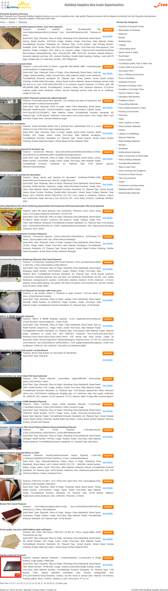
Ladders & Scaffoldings (129, 134)
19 (48, 583)
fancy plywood (7, 478)
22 (57, 583)
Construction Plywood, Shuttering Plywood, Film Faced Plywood (30, 259)
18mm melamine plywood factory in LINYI (19, 453)
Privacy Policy (39, 590)
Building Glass (125, 41)
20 (51, 583)
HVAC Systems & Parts (129, 122)
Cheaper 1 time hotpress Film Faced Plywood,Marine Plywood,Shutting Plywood (38, 427)
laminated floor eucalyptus (12, 123)
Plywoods (22, 22)
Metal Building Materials (129, 141)
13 (30, 583)
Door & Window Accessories (131, 74)
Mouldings (123, 148)
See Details (108, 36)
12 (27, 583)
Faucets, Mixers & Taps (129, 93)
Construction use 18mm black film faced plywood (23, 376)
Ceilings (122, 45)
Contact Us (51, 590)
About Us (4, 590)
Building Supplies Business (156, 590)
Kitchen (122, 130)
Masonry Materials (127, 137)
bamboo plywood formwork (13, 555)
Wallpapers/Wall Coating (129, 189)
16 (39, 583)
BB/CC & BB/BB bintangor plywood (17, 316)
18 (45, 583)
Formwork (123, 115)
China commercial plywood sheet (16, 64)
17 (42, 583)
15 (36, 583)
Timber (122, 182)
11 (24, 583)
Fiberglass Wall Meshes (129, 97)
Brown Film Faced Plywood (13, 504)
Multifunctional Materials (129, 152)
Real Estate (124, 56)
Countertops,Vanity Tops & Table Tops (135, 63)
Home (2, 22)
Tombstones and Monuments (131, 185)
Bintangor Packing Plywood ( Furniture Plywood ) (23, 234)
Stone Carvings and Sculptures (132, 171)
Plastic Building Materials (130, 159)
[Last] (65, 583)
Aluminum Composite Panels (131, 26)
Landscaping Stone (127, 49)
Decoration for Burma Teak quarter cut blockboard (24, 350)
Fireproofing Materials (128, 104)
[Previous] (7, 583)
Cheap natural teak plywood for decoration (20, 175)
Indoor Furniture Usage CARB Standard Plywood (23, 401)
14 (33, 583)
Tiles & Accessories (127, 178)
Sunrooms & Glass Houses (131, 174)
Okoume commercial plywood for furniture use (22, 149)
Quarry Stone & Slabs (128, 52)
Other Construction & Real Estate (133, 156)
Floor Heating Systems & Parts (132, 108)
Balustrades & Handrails (129, 30)
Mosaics (122, 145)
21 (54, 583)
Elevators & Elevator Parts (130, 85)
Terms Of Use (16, 590)
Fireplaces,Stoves (126, 100)
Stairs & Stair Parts (127, 167)
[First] (2, 583)
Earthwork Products (127, 82)
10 (21, 583)
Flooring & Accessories (129, 111)
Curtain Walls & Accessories (131, 67)
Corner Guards (125, 60)
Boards (12, 22)
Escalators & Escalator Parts (131, 89)
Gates (121, 119)
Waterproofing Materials (129, 193)
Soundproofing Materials (129, 163)
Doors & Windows (126, 78)
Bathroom (123, 34)
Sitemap (27, 590)
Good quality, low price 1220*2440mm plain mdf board (25, 529)
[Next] (60, 583)
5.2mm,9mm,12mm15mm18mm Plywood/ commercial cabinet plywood (33, 98)
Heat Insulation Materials (130, 126)
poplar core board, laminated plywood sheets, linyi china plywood (31, 27)
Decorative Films (126, 71)
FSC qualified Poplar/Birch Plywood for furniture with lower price (31, 290)
